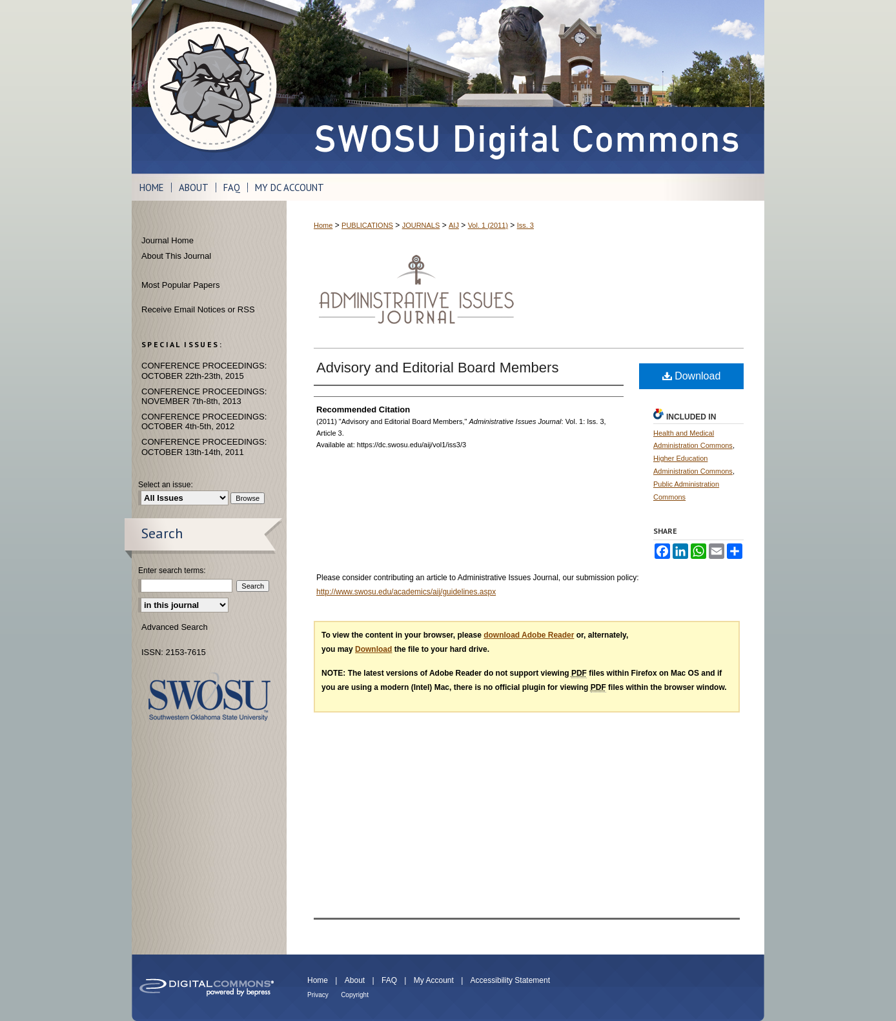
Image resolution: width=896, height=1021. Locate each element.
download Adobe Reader (529, 635)
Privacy (318, 994)
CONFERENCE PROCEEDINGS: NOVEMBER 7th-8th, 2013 (204, 397)
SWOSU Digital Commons (525, 87)
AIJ (454, 225)
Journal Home (167, 240)
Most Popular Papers (180, 285)
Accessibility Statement (510, 980)
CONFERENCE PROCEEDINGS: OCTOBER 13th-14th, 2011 (204, 447)
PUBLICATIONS (367, 225)
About (355, 980)
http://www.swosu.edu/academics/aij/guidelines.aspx (406, 591)
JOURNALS (421, 225)
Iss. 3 (525, 225)
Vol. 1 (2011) (488, 225)
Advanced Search (174, 627)
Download (691, 375)
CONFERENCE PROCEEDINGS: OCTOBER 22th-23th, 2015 (204, 371)
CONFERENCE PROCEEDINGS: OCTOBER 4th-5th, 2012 (204, 422)
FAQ (389, 980)
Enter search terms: (172, 570)
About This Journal (176, 256)
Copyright (355, 994)
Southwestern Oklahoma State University (209, 696)
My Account (434, 980)
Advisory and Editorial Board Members (437, 367)
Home (323, 225)
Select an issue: (165, 484)
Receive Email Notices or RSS (198, 309)
